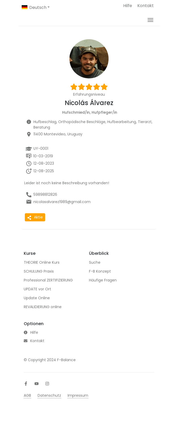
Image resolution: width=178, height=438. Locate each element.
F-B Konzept (100, 279)
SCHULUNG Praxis (39, 279)
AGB (27, 420)
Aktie (35, 225)
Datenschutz (49, 420)
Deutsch (37, 7)
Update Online (37, 305)
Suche (94, 270)
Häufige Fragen (103, 288)
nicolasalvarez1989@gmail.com (62, 209)
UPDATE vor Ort (37, 296)
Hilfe (127, 6)
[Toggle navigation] (150, 24)
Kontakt (145, 6)
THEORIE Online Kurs (42, 270)
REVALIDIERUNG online (43, 314)
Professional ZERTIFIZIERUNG (48, 288)
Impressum (78, 420)
